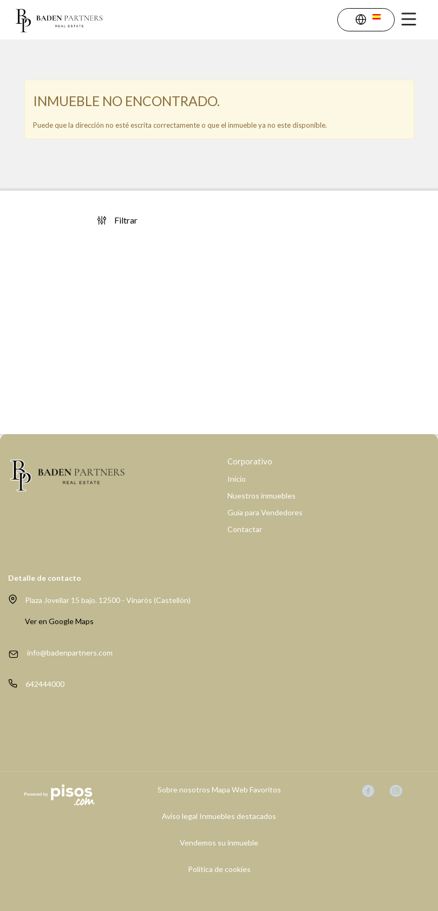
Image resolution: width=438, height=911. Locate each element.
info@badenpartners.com (70, 652)
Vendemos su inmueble (219, 842)
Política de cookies (219, 869)
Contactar (244, 529)
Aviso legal (180, 816)
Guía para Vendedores (265, 512)
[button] (367, 21)
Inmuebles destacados (237, 816)
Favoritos (265, 789)
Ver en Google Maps (59, 621)
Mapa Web (230, 789)
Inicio (236, 479)
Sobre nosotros (184, 789)
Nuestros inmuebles (261, 495)
